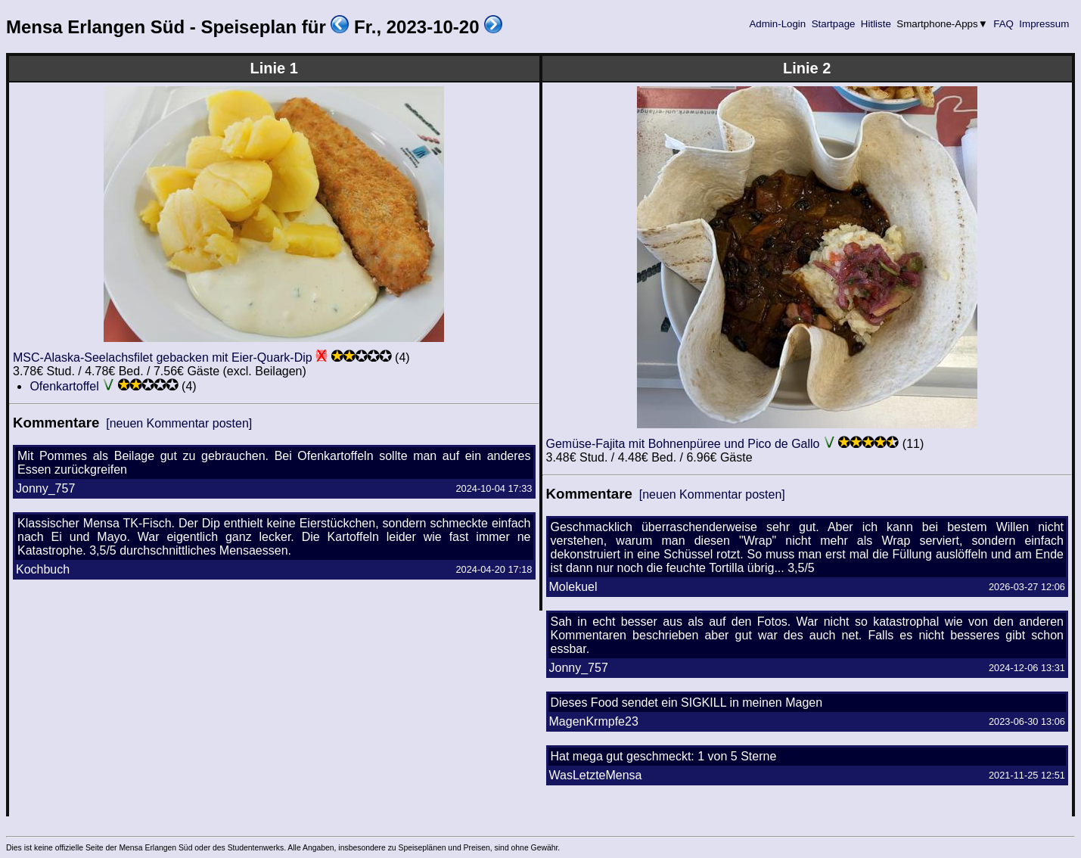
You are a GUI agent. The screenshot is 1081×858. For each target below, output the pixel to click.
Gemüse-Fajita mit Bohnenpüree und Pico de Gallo (683, 443)
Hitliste (875, 24)
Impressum (1044, 24)
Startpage (833, 24)
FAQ (1004, 24)
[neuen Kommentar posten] (179, 423)
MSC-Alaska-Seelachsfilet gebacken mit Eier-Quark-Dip (162, 357)
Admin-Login (778, 24)
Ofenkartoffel (64, 386)
